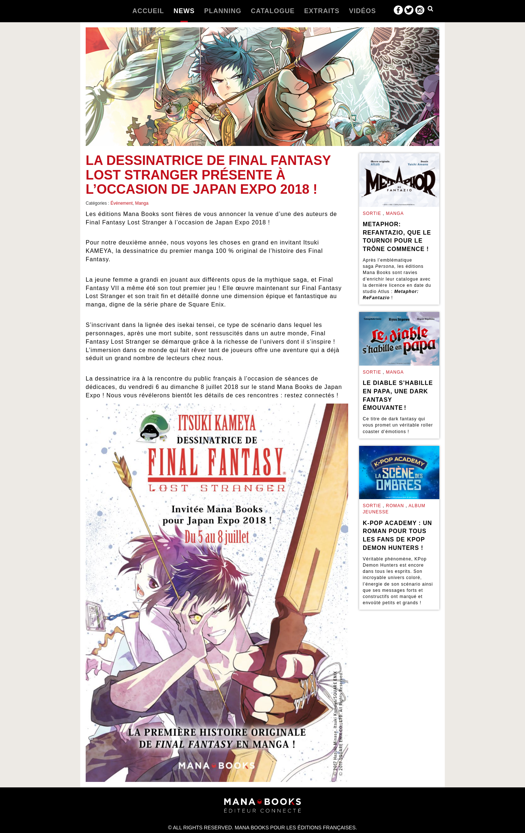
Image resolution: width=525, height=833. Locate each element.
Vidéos (362, 11)
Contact (149, 33)
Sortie (372, 213)
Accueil (148, 11)
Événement (121, 203)
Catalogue (273, 11)
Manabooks (99, 11)
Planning (222, 11)
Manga (141, 203)
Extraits (321, 11)
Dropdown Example (430, 10)
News (184, 11)
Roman (395, 505)
